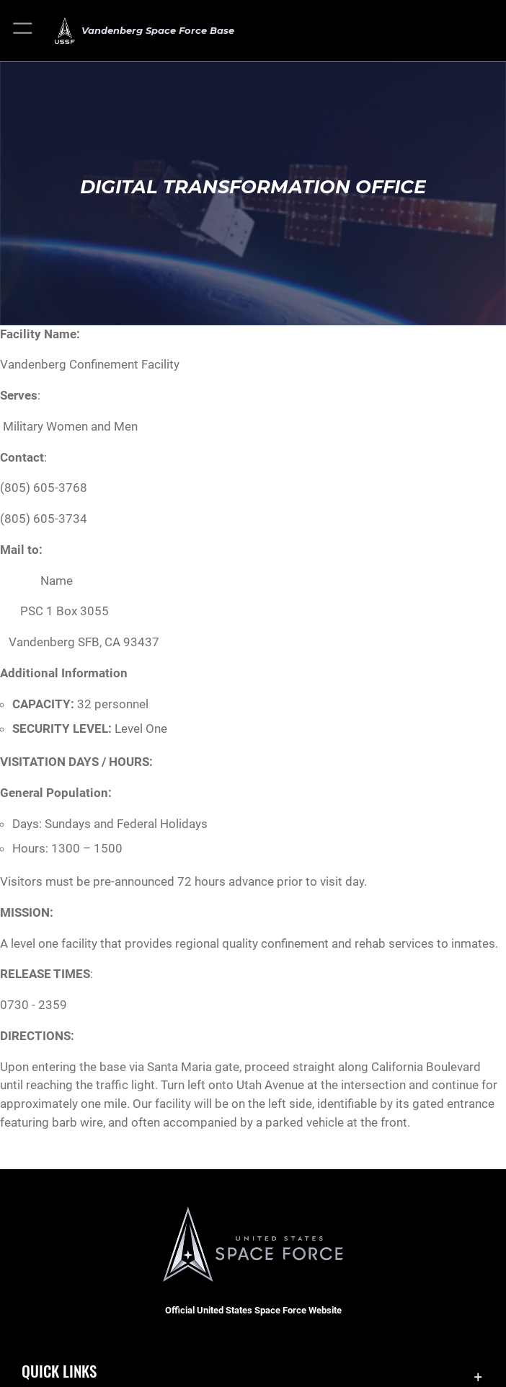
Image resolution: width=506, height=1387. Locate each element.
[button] (23, 30)
